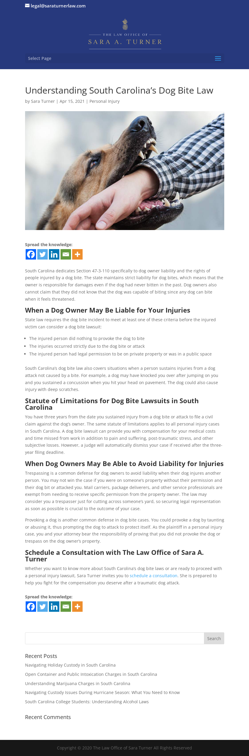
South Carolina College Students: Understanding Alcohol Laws (87, 701)
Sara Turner (43, 101)
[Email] (66, 254)
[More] (77, 254)
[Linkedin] (54, 254)
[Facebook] (31, 254)
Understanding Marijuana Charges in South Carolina (77, 683)
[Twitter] (42, 254)
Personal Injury (104, 101)
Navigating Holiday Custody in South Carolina (70, 665)
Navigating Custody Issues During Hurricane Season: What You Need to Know (102, 692)
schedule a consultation (153, 575)
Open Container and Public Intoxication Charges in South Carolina (91, 674)
